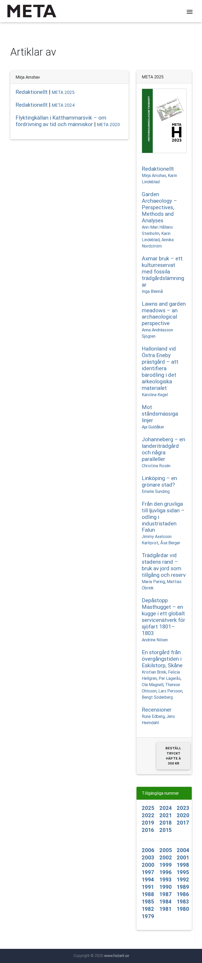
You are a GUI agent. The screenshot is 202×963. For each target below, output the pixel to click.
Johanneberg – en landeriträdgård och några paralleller (163, 449)
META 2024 (63, 105)
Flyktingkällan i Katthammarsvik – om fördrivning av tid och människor (61, 121)
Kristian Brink (154, 672)
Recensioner (156, 709)
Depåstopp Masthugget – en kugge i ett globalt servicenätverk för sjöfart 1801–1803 (163, 617)
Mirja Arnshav (154, 175)
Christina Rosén (156, 465)
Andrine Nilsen (155, 639)
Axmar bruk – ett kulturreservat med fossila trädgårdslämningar (163, 271)
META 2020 (108, 124)
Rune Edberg (153, 716)
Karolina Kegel (155, 394)
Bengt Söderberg (157, 697)
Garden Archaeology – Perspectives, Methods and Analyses (159, 207)
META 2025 (63, 92)
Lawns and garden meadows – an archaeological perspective (164, 313)
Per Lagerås (169, 678)
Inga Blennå (152, 291)
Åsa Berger (170, 542)
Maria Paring (153, 581)
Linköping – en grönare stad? (159, 481)
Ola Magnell (152, 684)
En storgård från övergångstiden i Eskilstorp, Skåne (162, 659)
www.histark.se (116, 955)
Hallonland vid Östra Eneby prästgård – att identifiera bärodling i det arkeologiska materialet (160, 368)
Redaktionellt (32, 92)
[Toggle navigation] (190, 12)
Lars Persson (170, 690)
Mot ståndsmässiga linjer (160, 414)
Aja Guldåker (153, 426)
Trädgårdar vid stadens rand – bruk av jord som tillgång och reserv (164, 565)
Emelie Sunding (156, 491)
